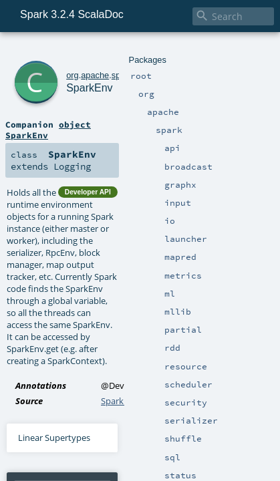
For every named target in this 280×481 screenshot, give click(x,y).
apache (77, 52)
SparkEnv (78, 66)
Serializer (184, 415)
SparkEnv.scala (130, 248)
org (54, 52)
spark (104, 52)
